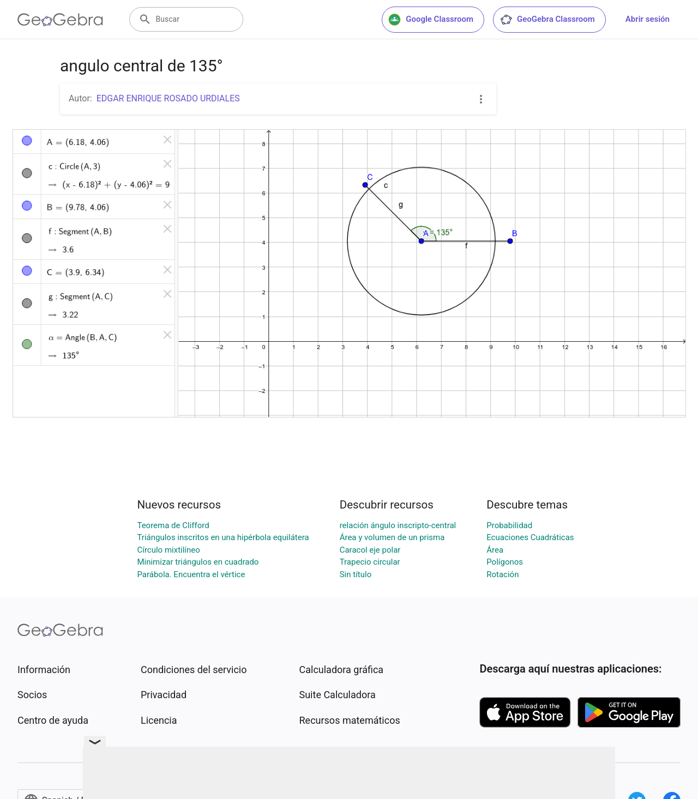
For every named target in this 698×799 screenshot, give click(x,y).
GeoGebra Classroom (547, 19)
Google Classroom (430, 19)
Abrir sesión (647, 19)
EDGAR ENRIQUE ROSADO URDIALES (168, 98)
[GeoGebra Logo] (60, 19)
